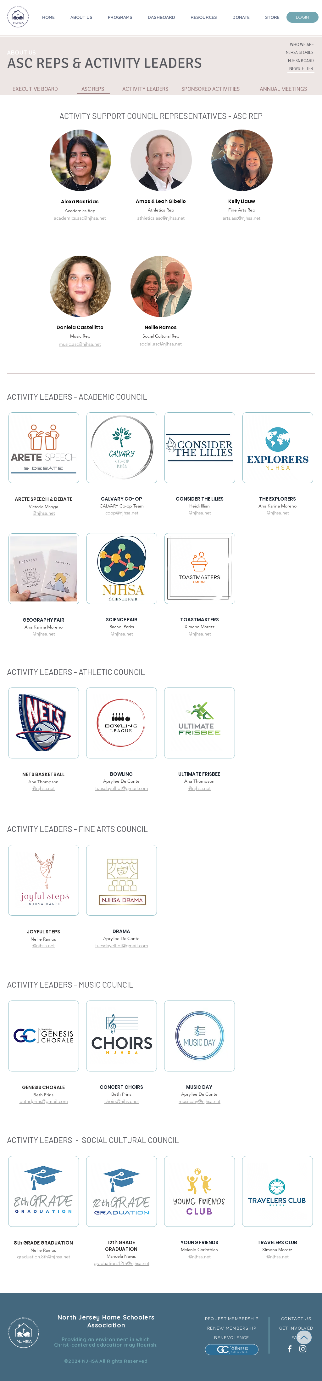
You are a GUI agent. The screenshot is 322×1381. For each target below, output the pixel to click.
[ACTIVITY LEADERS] (145, 88)
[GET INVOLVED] (296, 1328)
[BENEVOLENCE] (231, 1338)
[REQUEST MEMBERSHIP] (231, 1319)
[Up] (304, 1337)
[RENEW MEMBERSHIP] (231, 1328)
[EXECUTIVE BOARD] (35, 88)
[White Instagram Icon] (303, 1349)
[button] (299, 52)
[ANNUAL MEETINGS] (283, 88)
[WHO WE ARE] (302, 45)
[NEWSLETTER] (301, 69)
